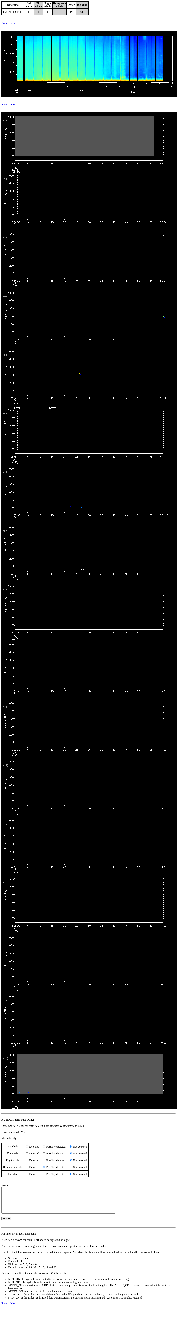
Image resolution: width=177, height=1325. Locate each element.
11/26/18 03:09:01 (13, 11)
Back (4, 23)
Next (13, 23)
